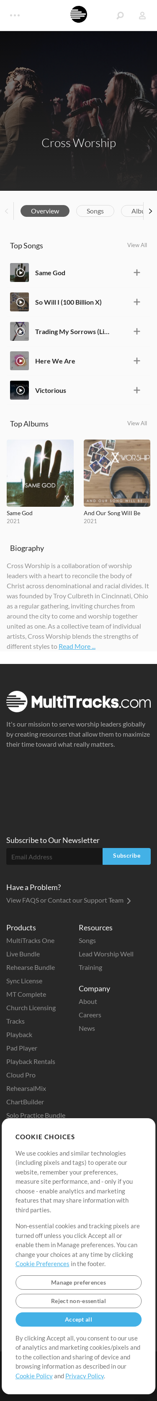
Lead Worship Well (106, 954)
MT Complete (26, 994)
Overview (45, 211)
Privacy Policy (84, 1376)
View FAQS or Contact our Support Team (68, 900)
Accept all (78, 1319)
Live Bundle (23, 954)
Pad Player (21, 1048)
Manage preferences (78, 1282)
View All (137, 245)
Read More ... (77, 646)
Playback (19, 1034)
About (88, 1001)
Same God (50, 273)
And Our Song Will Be (112, 512)
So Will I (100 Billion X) (68, 302)
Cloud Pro (21, 1075)
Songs (95, 211)
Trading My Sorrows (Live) (72, 331)
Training (90, 967)
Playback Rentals (30, 1061)
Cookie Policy (34, 1376)
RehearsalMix (26, 1088)
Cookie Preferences (42, 1263)
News (87, 1028)
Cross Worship (78, 142)
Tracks (15, 1021)
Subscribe (126, 855)
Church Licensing (31, 1007)
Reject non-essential (78, 1300)
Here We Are (55, 361)
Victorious (50, 390)
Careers (90, 1015)
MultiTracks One (30, 940)
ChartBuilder (25, 1102)
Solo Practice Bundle (35, 1115)
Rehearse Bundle (30, 967)
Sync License (24, 981)
